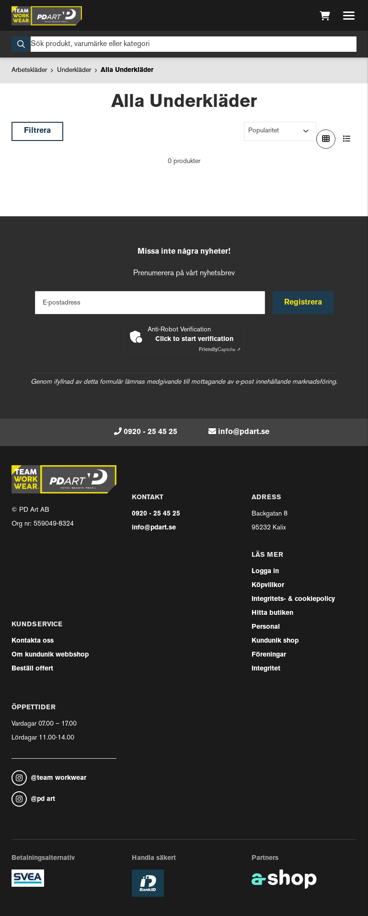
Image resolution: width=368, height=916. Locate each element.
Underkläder (74, 70)
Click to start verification (194, 339)
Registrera (303, 302)
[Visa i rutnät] (325, 139)
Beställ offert (32, 669)
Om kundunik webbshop (50, 655)
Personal (266, 627)
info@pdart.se (243, 432)
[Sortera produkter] (280, 131)
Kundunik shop (275, 641)
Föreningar (269, 655)
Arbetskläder (29, 70)
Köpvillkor (268, 585)
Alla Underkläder (127, 70)
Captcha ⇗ (220, 350)
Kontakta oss (33, 641)
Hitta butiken (272, 613)
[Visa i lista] (346, 139)
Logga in (265, 571)
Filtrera (37, 131)
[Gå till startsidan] (47, 15)
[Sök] (184, 44)
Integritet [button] (266, 669)
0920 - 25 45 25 (150, 432)
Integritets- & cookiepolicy (293, 599)
